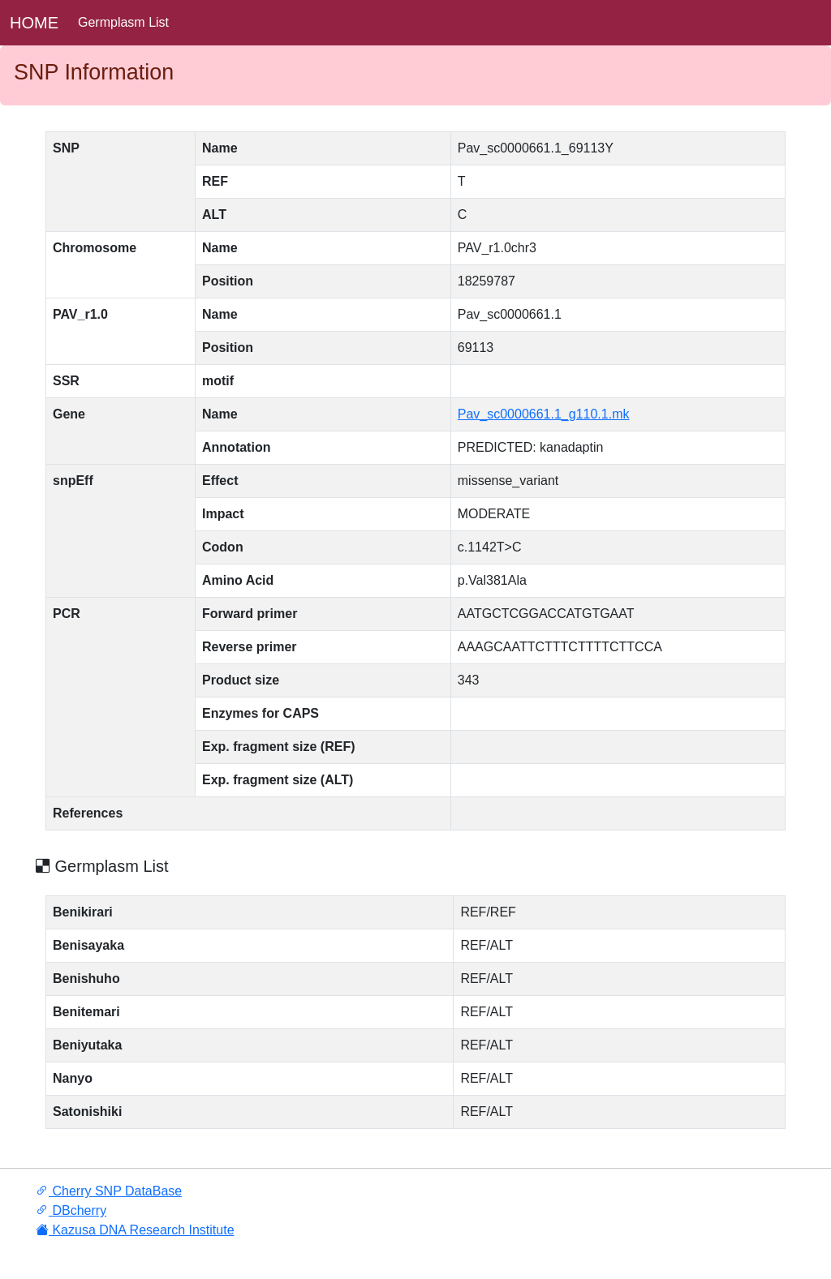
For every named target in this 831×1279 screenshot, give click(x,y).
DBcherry (71, 1210)
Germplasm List (123, 22)
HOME (34, 23)
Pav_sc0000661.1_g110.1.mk (544, 414)
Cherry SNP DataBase (109, 1191)
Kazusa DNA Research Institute (135, 1230)
